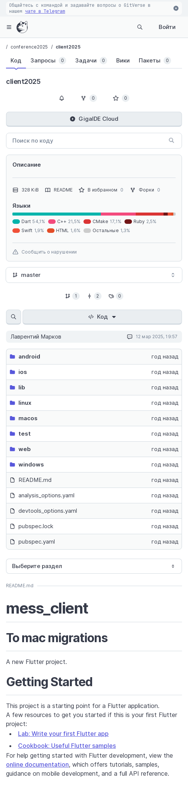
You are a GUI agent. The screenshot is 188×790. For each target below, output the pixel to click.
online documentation (37, 764)
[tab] (16, 60)
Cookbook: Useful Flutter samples (67, 745)
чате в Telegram (45, 11)
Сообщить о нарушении (44, 252)
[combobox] (94, 275)
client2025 (68, 47)
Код (102, 316)
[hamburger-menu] (9, 27)
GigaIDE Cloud (94, 118)
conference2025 (29, 47)
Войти (167, 26)
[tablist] (86, 62)
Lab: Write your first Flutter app (63, 733)
